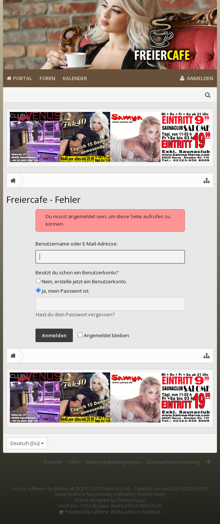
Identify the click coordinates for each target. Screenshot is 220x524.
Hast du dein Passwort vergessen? (75, 314)
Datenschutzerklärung (173, 461)
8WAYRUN (151, 500)
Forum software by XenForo (72, 483)
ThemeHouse (150, 488)
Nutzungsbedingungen (113, 461)
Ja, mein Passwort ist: (62, 290)
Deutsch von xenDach (171, 483)
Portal (22, 78)
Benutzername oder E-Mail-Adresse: (76, 243)
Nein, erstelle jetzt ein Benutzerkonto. (81, 281)
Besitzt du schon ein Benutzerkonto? (76, 272)
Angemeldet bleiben (103, 335)
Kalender (75, 78)
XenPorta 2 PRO (75, 500)
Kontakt (53, 461)
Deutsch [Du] (25, 443)
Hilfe (74, 461)
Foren (47, 78)
